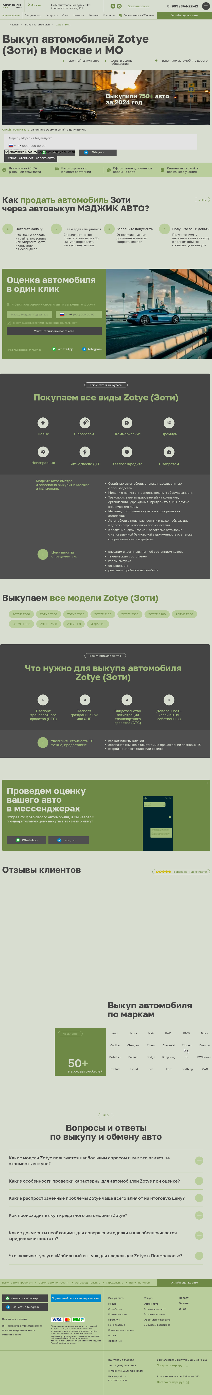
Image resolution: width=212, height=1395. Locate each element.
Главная (14, 24)
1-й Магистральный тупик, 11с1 (71, 5)
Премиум (169, 434)
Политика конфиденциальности (18, 1330)
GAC (205, 1069)
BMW (186, 1033)
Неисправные (43, 462)
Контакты (109, 15)
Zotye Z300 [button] (130, 614)
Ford (169, 1069)
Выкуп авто (116, 1298)
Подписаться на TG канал (138, 15)
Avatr (150, 1033)
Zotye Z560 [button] (48, 624)
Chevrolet (169, 1045)
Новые (43, 434)
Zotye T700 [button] (48, 614)
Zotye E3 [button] (74, 624)
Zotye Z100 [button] (102, 614)
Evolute (115, 1069)
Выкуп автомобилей (37, 24)
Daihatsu (114, 1057)
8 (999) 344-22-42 (182, 6)
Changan (133, 1045)
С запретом (169, 464)
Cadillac (115, 1045)
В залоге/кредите (127, 464)
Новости (78, 15)
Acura (133, 1033)
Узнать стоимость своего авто (31, 158)
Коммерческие (128, 434)
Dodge (151, 1057)
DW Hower (204, 1057)
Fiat (151, 1069)
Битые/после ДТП (85, 464)
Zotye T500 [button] (21, 614)
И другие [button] (98, 624)
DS (186, 1056)
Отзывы (94, 15)
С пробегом (84, 434)
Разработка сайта (11, 1335)
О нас (65, 15)
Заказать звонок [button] (138, 6)
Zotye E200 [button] (157, 614)
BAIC (168, 1033)
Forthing (187, 1069)
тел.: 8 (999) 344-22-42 (122, 1365)
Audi (115, 1033)
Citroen (187, 1045)
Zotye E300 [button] (184, 614)
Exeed (134, 1069)
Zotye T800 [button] (21, 624)
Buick (204, 1033)
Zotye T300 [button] (75, 614)
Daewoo (204, 1045)
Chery (151, 1045)
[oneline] (100, 138)
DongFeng (168, 1057)
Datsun (132, 1057)
